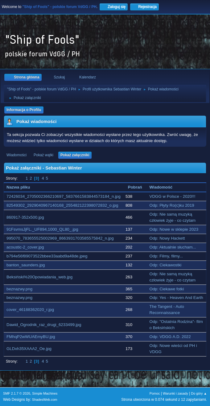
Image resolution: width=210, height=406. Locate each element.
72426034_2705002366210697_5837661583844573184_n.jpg (63, 196)
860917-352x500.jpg (25, 217)
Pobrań (135, 187)
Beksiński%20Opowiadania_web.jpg (39, 277)
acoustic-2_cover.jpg (25, 247)
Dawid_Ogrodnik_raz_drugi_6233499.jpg (43, 324)
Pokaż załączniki (74, 155)
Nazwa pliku (21, 187)
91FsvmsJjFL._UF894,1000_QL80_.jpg (42, 229)
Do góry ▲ (199, 393)
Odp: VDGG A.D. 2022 (170, 336)
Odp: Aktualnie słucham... (173, 247)
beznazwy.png (19, 289)
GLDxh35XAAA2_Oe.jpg (28, 348)
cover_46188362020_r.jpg (30, 309)
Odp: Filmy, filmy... (166, 256)
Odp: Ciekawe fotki (167, 289)
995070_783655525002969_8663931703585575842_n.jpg (60, 238)
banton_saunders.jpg (25, 265)
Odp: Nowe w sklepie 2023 (174, 229)
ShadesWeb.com (44, 399)
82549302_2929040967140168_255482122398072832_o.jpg (62, 205)
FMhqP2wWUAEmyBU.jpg (30, 336)
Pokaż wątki (43, 155)
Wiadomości (16, 155)
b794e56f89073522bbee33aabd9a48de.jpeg (46, 256)
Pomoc (155, 393)
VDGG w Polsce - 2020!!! (173, 196)
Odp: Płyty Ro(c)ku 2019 (172, 205)
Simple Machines (44, 393)
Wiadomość (161, 187)
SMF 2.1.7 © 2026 (16, 393)
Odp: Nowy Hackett (167, 238)
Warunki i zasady (175, 393)
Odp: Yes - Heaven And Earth (176, 297)
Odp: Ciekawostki (166, 265)
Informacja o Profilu (23, 110)
